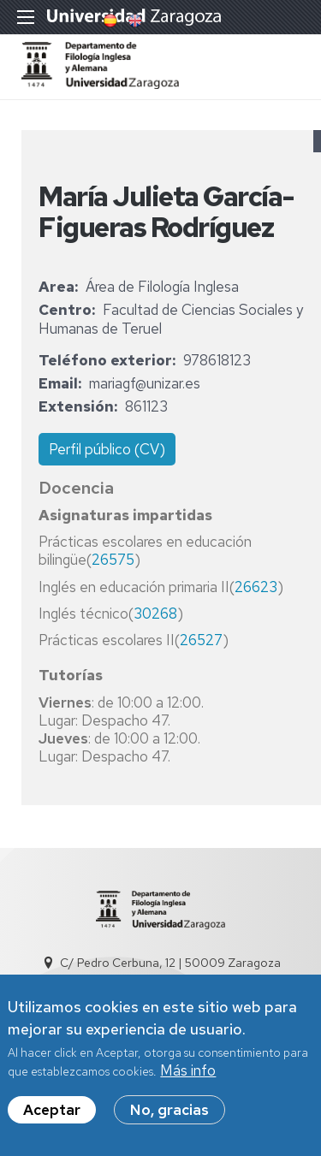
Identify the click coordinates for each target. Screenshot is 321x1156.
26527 (201, 640)
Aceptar (51, 1111)
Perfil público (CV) (107, 449)
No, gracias (169, 1111)
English (134, 21)
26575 (113, 559)
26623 (256, 587)
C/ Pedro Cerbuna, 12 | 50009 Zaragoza (170, 962)
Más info (188, 1073)
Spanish (109, 21)
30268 (155, 613)
